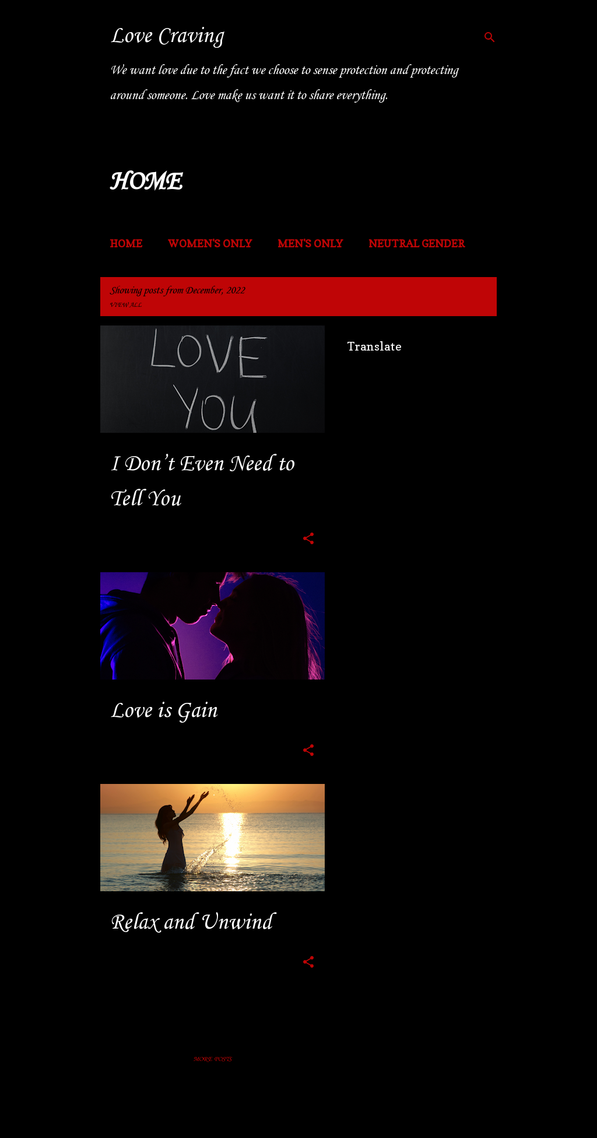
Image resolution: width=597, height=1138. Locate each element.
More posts (212, 1059)
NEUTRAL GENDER (416, 243)
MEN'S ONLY (310, 243)
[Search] (490, 37)
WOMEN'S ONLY (210, 243)
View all (126, 305)
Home (126, 243)
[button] (308, 540)
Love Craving (166, 36)
